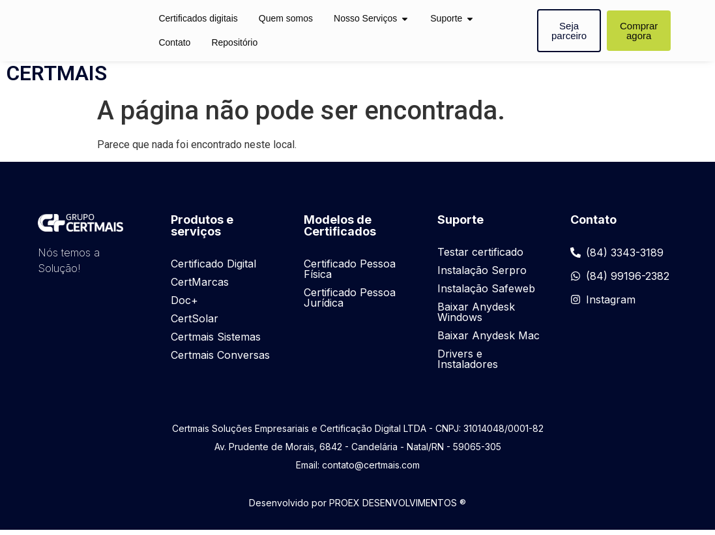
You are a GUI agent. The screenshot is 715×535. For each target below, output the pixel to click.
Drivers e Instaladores (467, 364)
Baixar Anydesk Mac (488, 340)
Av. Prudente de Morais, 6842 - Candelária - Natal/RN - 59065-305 (357, 451)
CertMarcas (200, 287)
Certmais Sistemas (216, 341)
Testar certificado (480, 257)
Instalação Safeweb (486, 293)
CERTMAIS (57, 78)
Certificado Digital (213, 268)
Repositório (234, 42)
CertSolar (194, 323)
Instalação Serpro (482, 275)
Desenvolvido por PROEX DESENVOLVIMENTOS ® (357, 507)
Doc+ (184, 305)
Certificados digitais (197, 18)
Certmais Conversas (220, 360)
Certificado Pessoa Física (350, 274)
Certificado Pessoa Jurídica (350, 302)
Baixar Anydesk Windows (476, 317)
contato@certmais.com (371, 470)
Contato (174, 42)
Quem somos (286, 18)
